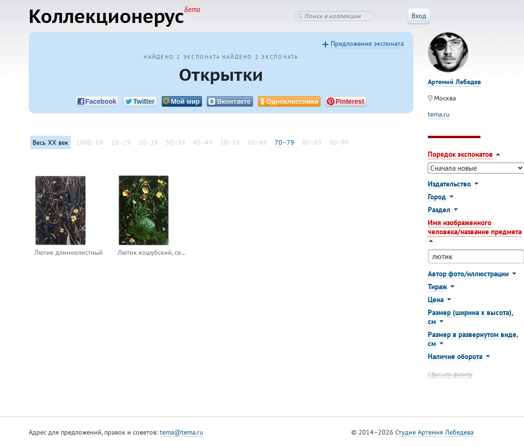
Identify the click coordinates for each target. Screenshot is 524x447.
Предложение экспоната (367, 43)
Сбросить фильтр (450, 374)
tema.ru (439, 114)
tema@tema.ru (181, 432)
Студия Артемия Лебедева (434, 432)
